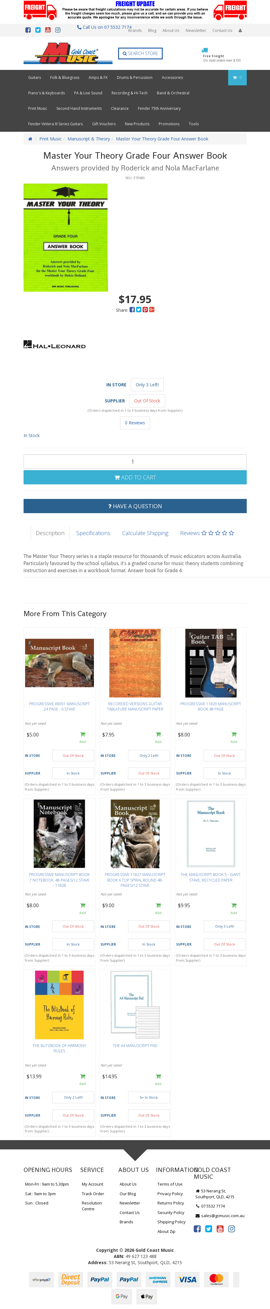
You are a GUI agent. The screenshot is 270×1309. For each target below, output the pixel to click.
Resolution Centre (92, 1206)
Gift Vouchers (104, 124)
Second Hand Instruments (79, 108)
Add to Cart (135, 477)
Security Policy (170, 1212)
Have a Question (135, 506)
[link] (197, 1228)
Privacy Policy (170, 1193)
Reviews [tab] (207, 533)
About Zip (166, 1231)
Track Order (93, 1193)
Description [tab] (50, 533)
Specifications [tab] (93, 533)
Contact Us (222, 30)
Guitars (34, 77)
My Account (92, 1184)
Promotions (169, 124)
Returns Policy (170, 1203)
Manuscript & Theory (89, 139)
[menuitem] (133, 310)
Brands (135, 30)
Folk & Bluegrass (64, 77)
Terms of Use (170, 1184)
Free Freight (222, 58)
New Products (137, 124)
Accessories (172, 77)
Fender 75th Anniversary (159, 108)
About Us (170, 30)
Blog (152, 30)
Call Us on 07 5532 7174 (101, 27)
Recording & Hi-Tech (130, 93)
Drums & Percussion (135, 77)
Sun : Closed (36, 1203)
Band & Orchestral (173, 93)
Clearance (120, 108)
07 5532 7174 (210, 1206)
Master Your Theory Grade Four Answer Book (162, 139)
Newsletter (196, 30)
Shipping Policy (171, 1222)
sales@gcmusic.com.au (220, 1215)
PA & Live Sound (88, 93)
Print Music (37, 108)
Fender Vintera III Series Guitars (55, 124)
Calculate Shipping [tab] (145, 533)
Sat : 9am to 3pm (40, 1193)
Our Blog (128, 1193)
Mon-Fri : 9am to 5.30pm (47, 1184)
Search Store (140, 53)
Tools (194, 124)
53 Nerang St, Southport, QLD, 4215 (214, 1194)
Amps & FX (98, 77)
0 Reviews (135, 423)
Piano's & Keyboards (46, 93)
